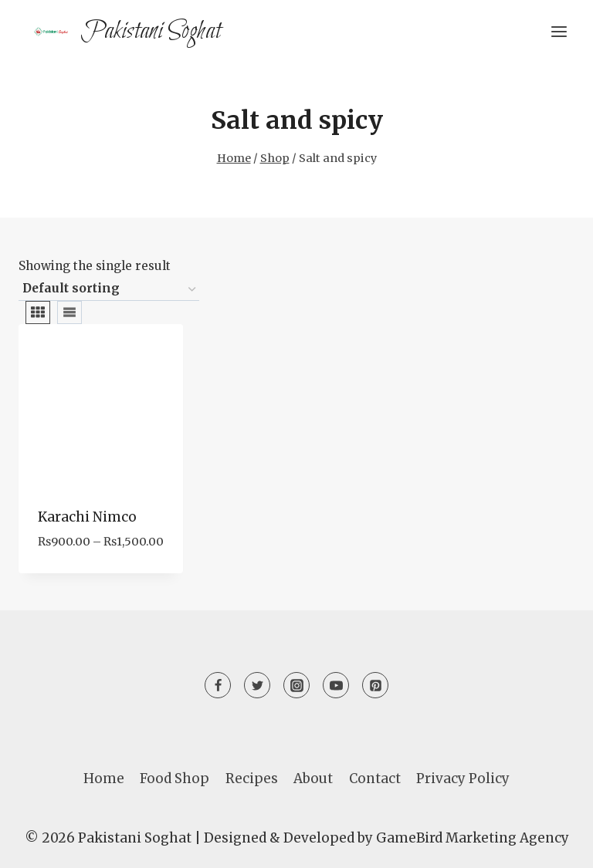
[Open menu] (558, 31)
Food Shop (174, 778)
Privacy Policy (463, 778)
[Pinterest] (375, 685)
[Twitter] (257, 685)
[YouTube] (336, 685)
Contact (375, 778)
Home (103, 778)
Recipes (251, 778)
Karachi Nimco (87, 516)
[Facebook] (218, 685)
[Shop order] (109, 289)
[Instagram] (296, 685)
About (313, 778)
